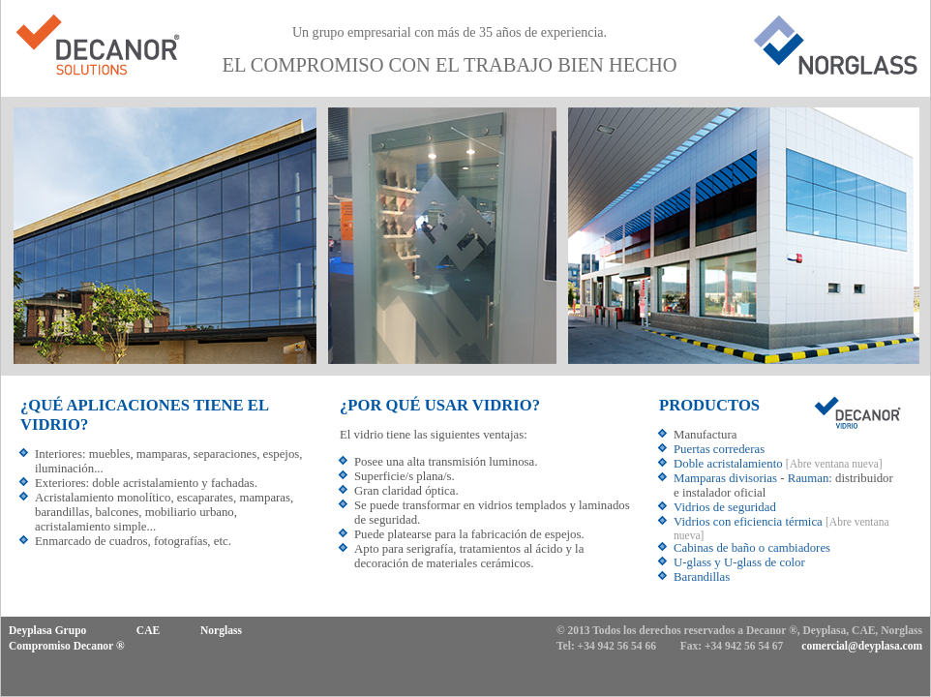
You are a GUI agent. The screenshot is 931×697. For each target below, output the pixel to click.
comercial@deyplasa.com (861, 646)
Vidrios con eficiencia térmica (748, 522)
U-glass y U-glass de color (739, 562)
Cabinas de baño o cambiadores (752, 548)
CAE (148, 630)
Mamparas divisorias (725, 478)
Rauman (808, 478)
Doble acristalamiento (728, 463)
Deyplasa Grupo (47, 630)
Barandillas (702, 577)
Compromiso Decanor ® (67, 646)
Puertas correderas (719, 449)
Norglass (221, 630)
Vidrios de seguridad (725, 507)
